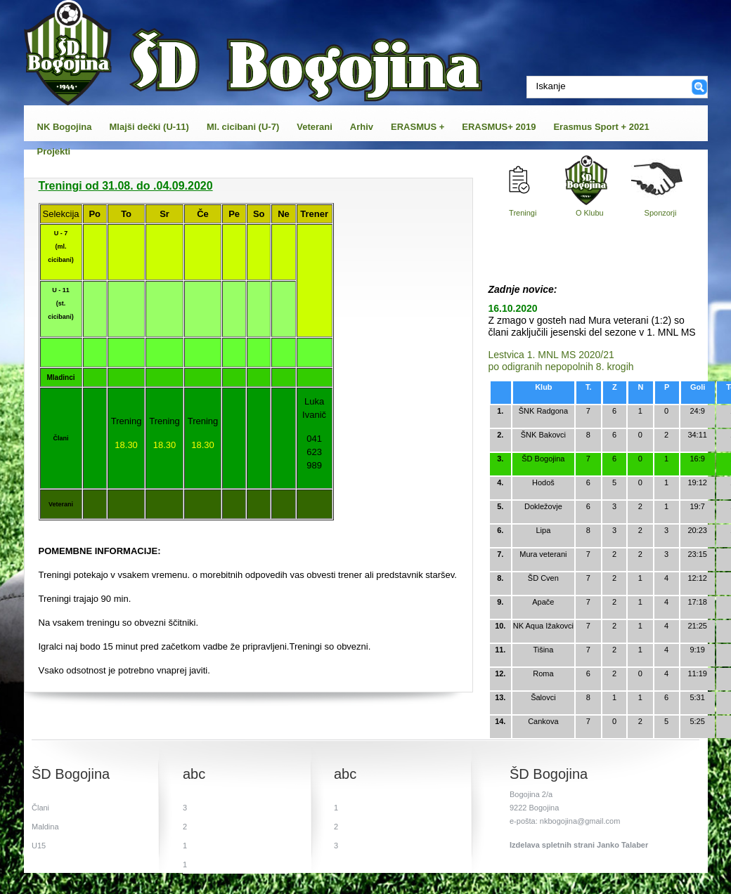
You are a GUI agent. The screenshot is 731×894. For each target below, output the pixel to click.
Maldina (45, 826)
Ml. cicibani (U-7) (243, 126)
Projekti (54, 151)
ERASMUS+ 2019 (499, 126)
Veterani (314, 126)
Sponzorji (661, 213)
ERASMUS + (417, 126)
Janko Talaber (622, 845)
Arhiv (361, 126)
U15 (39, 845)
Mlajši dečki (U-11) (149, 126)
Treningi (522, 213)
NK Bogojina (64, 126)
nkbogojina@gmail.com (580, 821)
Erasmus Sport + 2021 (601, 126)
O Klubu (590, 213)
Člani (40, 807)
